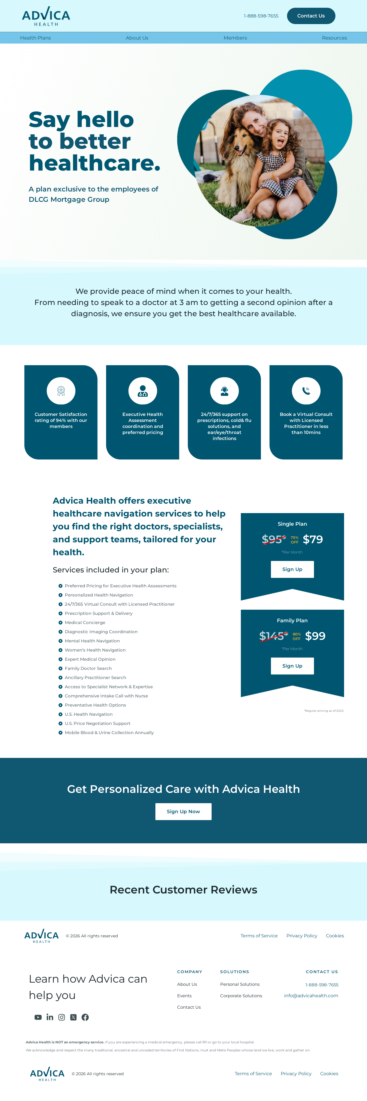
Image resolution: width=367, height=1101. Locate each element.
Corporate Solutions (241, 996)
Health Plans (35, 38)
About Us (137, 38)
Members (235, 38)
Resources (334, 38)
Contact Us (189, 1007)
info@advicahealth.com (311, 996)
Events (184, 996)
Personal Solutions (239, 984)
